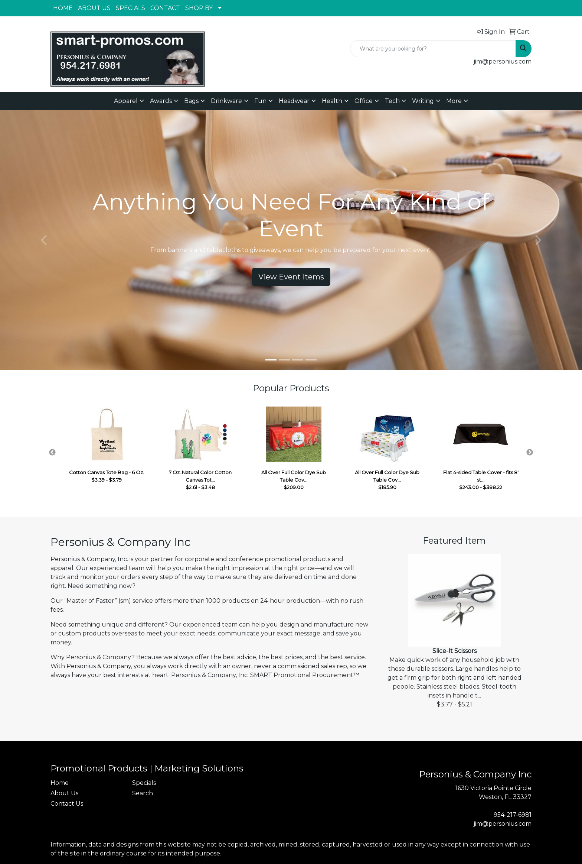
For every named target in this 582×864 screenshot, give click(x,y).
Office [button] (363, 100)
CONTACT (165, 8)
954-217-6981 (513, 814)
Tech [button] (392, 100)
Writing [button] (423, 100)
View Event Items (291, 276)
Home (59, 782)
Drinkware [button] (226, 100)
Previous (52, 452)
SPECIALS (130, 8)
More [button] (454, 100)
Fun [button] (260, 100)
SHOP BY (199, 8)
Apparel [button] (126, 100)
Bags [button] (191, 100)
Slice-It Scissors (454, 650)
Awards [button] (161, 100)
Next (529, 452)
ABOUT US (94, 8)
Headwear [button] (294, 100)
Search (142, 793)
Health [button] (332, 100)
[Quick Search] (433, 48)
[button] (43, 240)
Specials (144, 782)
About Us (64, 793)
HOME (63, 8)
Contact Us (66, 803)
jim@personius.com (503, 61)
